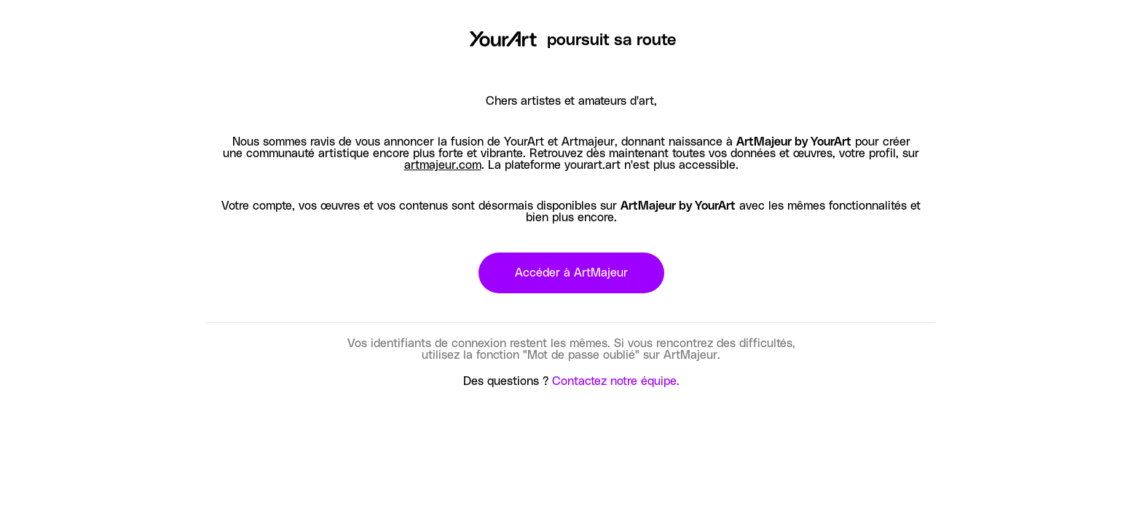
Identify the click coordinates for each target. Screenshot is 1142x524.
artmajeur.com (442, 165)
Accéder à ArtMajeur (571, 273)
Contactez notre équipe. (616, 381)
